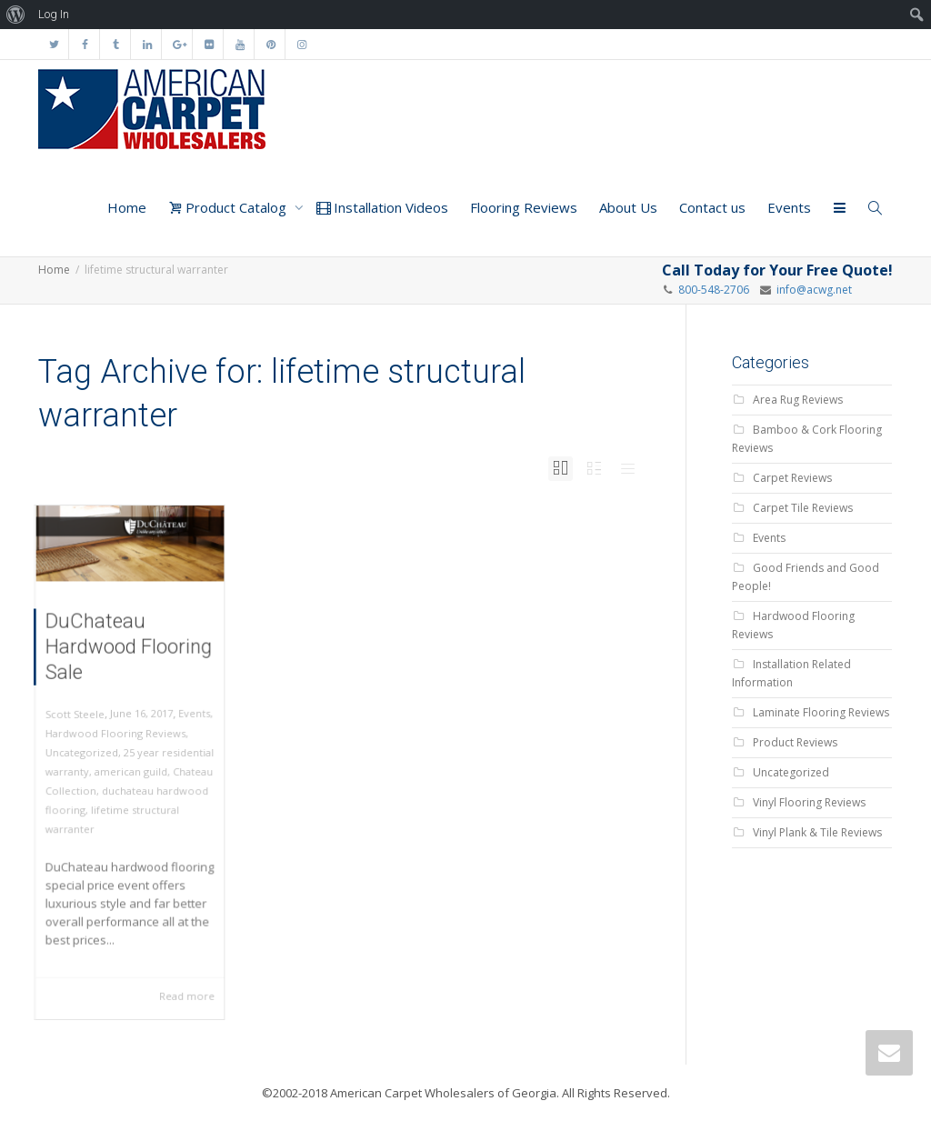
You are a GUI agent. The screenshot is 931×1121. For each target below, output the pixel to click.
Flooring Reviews (523, 207)
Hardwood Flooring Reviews (117, 736)
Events (789, 207)
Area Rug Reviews (798, 399)
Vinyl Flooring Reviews (809, 802)
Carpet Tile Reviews (803, 507)
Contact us (712, 207)
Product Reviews (795, 742)
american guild (130, 770)
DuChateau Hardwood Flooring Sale (129, 659)
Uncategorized (87, 753)
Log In (53, 14)
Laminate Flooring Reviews (821, 712)
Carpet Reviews (792, 477)
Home (126, 207)
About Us (628, 207)
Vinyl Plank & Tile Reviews (817, 832)
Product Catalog (229, 207)
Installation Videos (382, 207)
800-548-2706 (713, 289)
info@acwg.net (811, 289)
